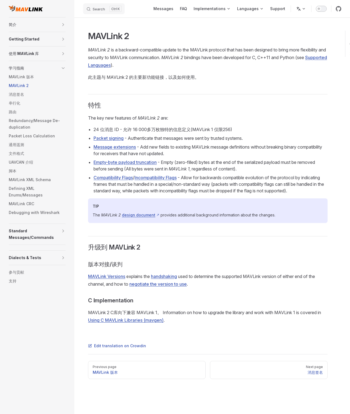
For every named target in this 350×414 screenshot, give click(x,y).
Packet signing (109, 138)
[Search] (104, 8)
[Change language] (301, 9)
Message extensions (115, 147)
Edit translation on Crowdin (117, 345)
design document (138, 215)
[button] (63, 24)
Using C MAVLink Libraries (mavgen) (126, 320)
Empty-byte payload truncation (125, 162)
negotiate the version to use (158, 284)
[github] (338, 9)
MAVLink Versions (106, 276)
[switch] (321, 9)
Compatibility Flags (113, 177)
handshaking (164, 276)
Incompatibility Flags (156, 177)
